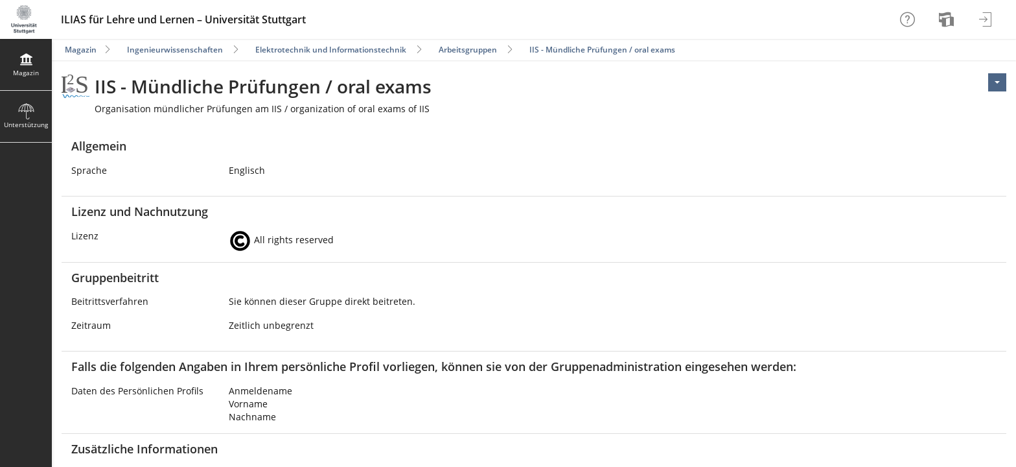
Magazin (81, 49)
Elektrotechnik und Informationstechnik (330, 49)
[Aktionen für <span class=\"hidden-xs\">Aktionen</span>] (997, 82)
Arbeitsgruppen (468, 49)
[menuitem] (948, 19)
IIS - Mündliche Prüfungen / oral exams (602, 49)
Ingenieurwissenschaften (175, 49)
